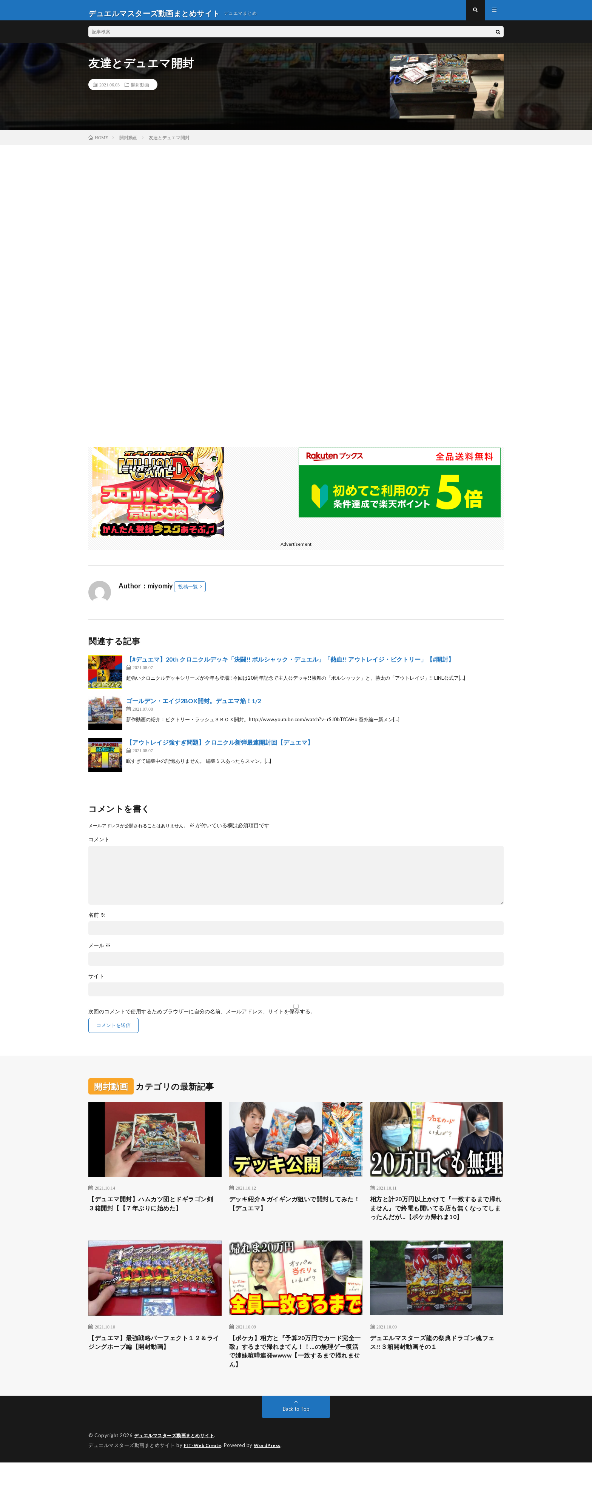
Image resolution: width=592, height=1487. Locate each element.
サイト (96, 982)
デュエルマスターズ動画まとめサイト (177, 1461)
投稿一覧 (188, 593)
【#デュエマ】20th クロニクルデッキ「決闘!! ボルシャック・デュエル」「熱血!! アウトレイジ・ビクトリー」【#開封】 (290, 665)
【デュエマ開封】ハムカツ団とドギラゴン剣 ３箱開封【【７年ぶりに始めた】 (154, 1211)
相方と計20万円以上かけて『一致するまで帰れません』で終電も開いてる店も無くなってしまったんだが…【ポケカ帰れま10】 (436, 1221)
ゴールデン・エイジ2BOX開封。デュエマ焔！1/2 (193, 706)
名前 (96, 921)
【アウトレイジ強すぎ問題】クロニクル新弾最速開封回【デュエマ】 (219, 748)
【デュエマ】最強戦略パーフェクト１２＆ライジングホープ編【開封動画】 (154, 1364)
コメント (98, 845)
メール (99, 951)
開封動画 (140, 90)
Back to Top (296, 1434)
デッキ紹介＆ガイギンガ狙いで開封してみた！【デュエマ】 (295, 1211)
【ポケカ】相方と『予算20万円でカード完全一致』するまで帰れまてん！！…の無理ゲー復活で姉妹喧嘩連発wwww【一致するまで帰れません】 (295, 1374)
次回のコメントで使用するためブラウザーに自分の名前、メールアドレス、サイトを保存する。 (202, 1017)
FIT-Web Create (204, 1470)
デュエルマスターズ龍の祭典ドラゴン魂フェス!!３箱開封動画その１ (436, 1364)
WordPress (271, 1470)
